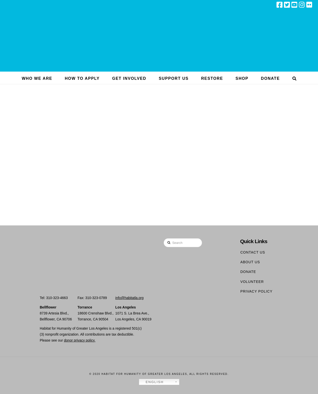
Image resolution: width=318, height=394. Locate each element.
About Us (250, 262)
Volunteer (252, 282)
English (152, 382)
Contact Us (252, 252)
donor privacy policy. (79, 340)
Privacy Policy (256, 291)
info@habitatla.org (129, 298)
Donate (248, 272)
